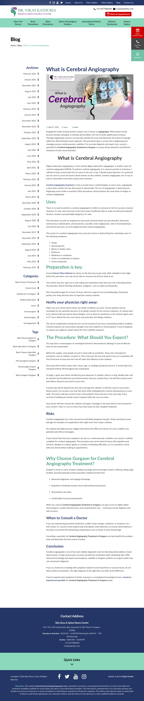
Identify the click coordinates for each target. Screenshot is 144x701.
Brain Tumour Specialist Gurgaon (26, 353)
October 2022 (30, 132)
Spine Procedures (48, 22)
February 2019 (29, 267)
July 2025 (32, 97)
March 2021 (30, 197)
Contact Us (128, 2)
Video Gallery (107, 2)
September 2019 (29, 244)
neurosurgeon (30, 311)
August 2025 (30, 91)
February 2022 (29, 179)
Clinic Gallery (92, 2)
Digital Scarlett (127, 676)
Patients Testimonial (112, 22)
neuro (65, 127)
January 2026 (30, 79)
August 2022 (30, 144)
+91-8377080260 (104, 9)
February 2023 (29, 109)
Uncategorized (30, 323)
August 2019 (30, 250)
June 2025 (31, 103)
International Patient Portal (91, 22)
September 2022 (29, 138)
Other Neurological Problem (67, 22)
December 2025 (29, 85)
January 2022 (30, 185)
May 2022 (31, 162)
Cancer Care (30, 288)
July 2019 (32, 255)
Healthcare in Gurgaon (26, 294)
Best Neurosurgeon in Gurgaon (26, 339)
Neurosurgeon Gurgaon (26, 361)
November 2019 (29, 238)
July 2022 (32, 150)
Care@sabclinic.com (124, 9)
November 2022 (29, 126)
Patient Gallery (127, 22)
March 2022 (30, 173)
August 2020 (30, 220)
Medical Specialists (28, 300)
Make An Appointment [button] (118, 14)
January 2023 (30, 115)
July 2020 (32, 226)
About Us (78, 2)
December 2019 (29, 232)
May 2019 (31, 261)
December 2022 (29, 120)
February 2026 (29, 74)
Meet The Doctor (18, 22)
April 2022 (31, 167)
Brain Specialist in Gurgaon (24, 346)
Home (68, 2)
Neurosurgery (30, 317)
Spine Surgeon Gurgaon (26, 375)
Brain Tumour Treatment (25, 282)
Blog (118, 2)
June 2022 (31, 156)
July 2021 (32, 191)
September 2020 (29, 214)
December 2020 (29, 203)
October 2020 (30, 208)
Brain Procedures (33, 22)
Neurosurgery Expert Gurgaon (27, 367)
